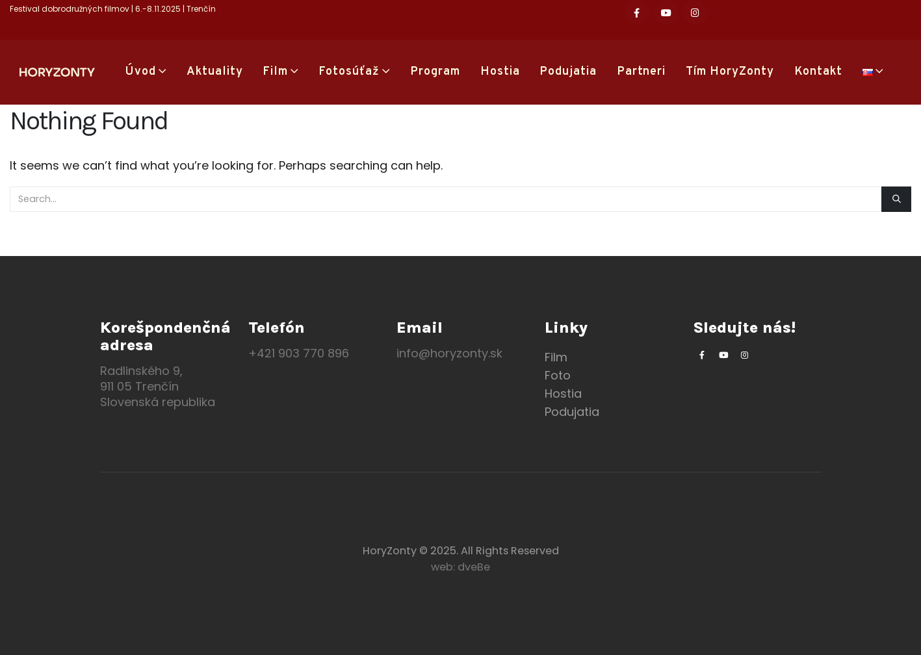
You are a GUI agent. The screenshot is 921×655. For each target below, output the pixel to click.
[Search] (896, 199)
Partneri (641, 71)
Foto (558, 375)
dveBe (474, 566)
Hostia (500, 71)
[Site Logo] (57, 72)
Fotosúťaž (349, 71)
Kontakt (818, 71)
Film (275, 71)
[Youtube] (666, 12)
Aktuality (215, 71)
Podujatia (568, 71)
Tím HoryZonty (730, 71)
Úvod (140, 71)
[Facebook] (637, 12)
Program (435, 71)
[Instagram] (695, 12)
